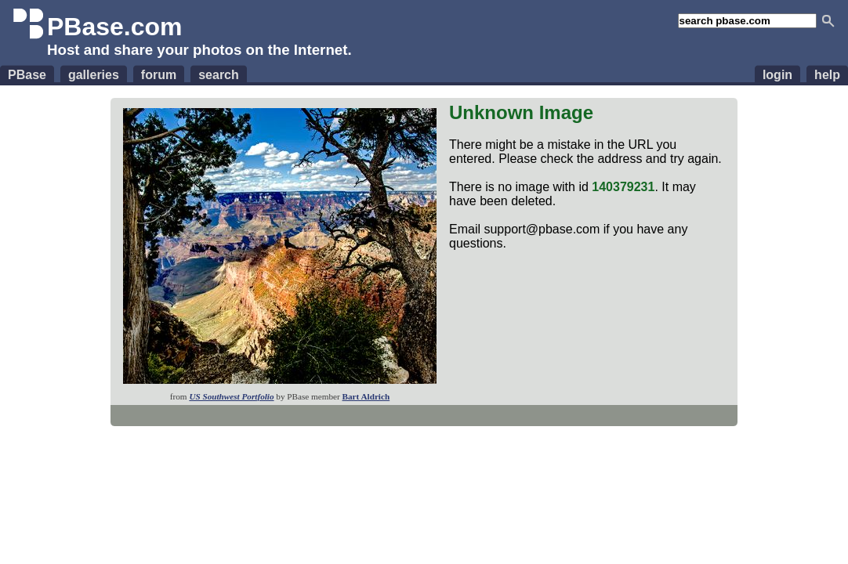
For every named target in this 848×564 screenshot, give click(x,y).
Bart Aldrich (366, 396)
